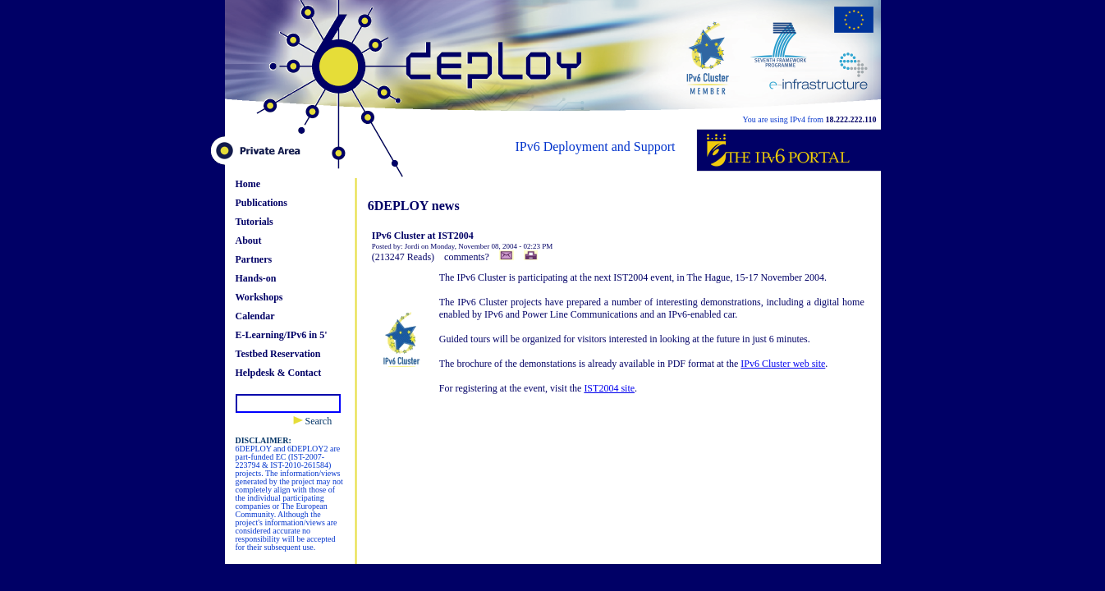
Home (248, 184)
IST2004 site (609, 388)
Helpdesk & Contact (279, 372)
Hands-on (256, 278)
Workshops (259, 297)
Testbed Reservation (278, 354)
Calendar (255, 316)
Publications (261, 202)
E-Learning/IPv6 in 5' (282, 335)
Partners (254, 259)
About (249, 240)
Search (312, 421)
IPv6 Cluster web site (782, 363)
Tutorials (254, 221)
